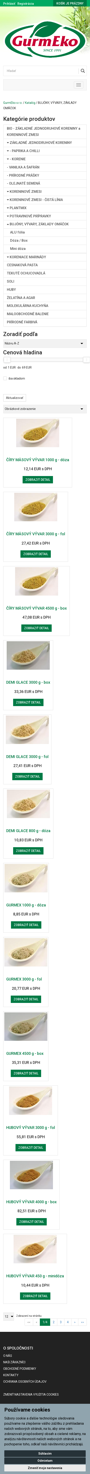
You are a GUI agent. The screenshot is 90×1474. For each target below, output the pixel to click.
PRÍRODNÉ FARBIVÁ (22, 322)
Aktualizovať (14, 398)
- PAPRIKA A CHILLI (23, 151)
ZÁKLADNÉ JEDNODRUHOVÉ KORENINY (39, 143)
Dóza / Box (19, 240)
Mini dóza (18, 249)
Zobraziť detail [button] (37, 479)
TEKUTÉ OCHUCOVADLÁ (26, 273)
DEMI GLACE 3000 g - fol (27, 756)
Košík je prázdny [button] (70, 3)
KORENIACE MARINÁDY (26, 257)
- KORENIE (16, 159)
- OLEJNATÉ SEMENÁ (23, 183)
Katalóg (30, 102)
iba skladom (17, 378)
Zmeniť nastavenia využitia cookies (31, 1394)
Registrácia (25, 3)
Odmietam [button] (45, 1460)
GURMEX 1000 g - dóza (26, 905)
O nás (7, 1355)
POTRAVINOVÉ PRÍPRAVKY (29, 216)
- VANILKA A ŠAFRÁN (23, 167)
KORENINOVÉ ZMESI (24, 192)
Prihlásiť (9, 3)
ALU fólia (17, 232)
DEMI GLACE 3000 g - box (28, 682)
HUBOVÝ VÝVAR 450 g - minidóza (35, 1276)
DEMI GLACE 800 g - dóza (28, 830)
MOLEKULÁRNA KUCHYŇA (27, 306)
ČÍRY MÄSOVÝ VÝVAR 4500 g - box (36, 608)
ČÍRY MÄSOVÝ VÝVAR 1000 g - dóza (37, 460)
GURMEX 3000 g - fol (24, 979)
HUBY (11, 290)
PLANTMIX (16, 208)
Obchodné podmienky (19, 1368)
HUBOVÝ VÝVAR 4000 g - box (31, 1202)
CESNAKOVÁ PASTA (22, 265)
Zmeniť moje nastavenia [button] (45, 1468)
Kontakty (11, 1375)
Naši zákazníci (14, 1362)
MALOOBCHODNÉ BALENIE (28, 314)
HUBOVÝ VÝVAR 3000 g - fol (30, 1127)
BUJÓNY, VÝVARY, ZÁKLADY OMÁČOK (38, 224)
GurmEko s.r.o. (12, 102)
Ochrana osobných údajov (25, 1381)
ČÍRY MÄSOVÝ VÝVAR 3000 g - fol (35, 534)
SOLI (10, 281)
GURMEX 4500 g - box (24, 1053)
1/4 (46, 1322)
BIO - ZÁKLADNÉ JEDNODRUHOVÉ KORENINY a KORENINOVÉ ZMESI (43, 131)
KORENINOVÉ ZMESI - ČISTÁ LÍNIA (35, 200)
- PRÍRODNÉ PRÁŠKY (23, 175)
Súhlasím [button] (45, 1453)
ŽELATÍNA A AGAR (21, 298)
